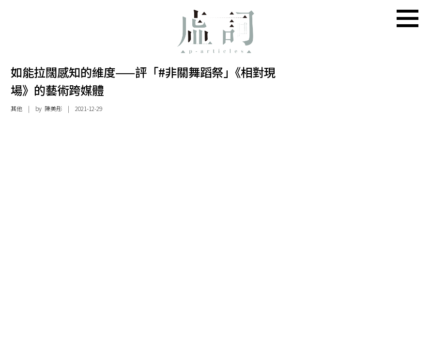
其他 (16, 108)
